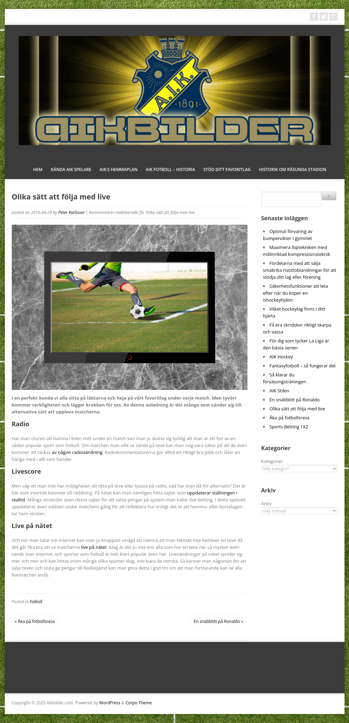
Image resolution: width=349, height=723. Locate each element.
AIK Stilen (279, 390)
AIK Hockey (281, 357)
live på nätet (94, 547)
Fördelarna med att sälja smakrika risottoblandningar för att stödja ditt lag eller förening (300, 270)
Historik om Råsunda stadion (292, 169)
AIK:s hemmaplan (118, 169)
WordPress (109, 703)
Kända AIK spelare (71, 169)
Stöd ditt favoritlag (227, 169)
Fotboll (35, 602)
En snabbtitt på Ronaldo (295, 399)
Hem (38, 169)
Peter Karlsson (71, 212)
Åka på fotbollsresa (290, 417)
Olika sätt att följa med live (297, 408)
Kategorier (272, 461)
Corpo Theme (138, 703)
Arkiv (266, 503)
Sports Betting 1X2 (289, 426)
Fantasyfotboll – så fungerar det (303, 366)
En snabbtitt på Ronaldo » (218, 621)
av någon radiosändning (77, 452)
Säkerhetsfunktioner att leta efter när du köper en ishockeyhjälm (295, 293)
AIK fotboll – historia (170, 169)
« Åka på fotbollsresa (35, 621)
